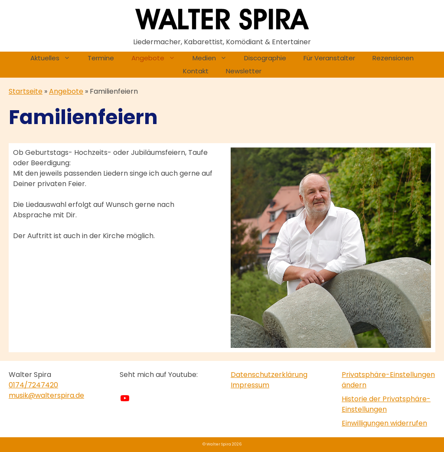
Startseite (25, 91)
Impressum (250, 385)
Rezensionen (393, 57)
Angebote (157, 58)
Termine (101, 57)
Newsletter (243, 70)
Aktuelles (54, 58)
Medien (214, 58)
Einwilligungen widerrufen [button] (384, 423)
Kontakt (196, 70)
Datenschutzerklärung (269, 375)
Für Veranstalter (329, 57)
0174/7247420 (33, 385)
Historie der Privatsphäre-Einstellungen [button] (386, 404)
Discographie (265, 57)
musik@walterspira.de (46, 395)
